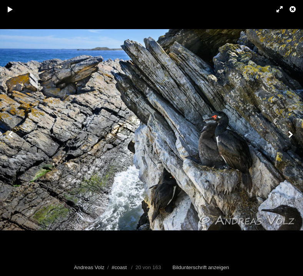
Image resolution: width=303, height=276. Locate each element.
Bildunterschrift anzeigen (201, 267)
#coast (119, 267)
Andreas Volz (89, 267)
